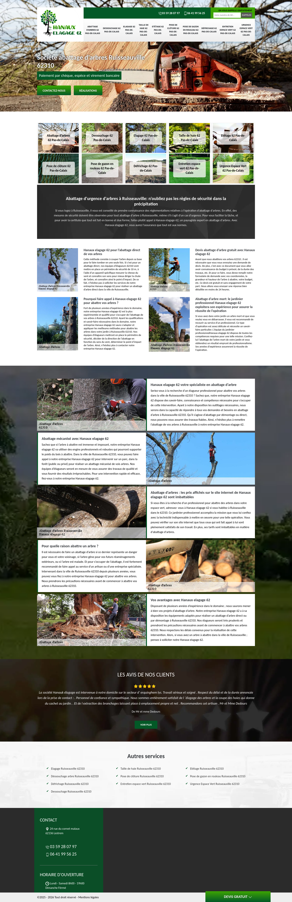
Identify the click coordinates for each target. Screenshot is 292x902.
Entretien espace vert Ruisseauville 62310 (145, 784)
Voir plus (146, 724)
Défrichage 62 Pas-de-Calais (209, 30)
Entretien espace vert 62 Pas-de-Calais (228, 30)
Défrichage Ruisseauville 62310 (69, 784)
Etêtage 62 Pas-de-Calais (158, 30)
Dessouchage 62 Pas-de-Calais (111, 30)
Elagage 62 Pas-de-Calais (129, 30)
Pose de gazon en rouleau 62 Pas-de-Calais (191, 30)
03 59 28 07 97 (169, 13)
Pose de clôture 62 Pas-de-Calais (173, 30)
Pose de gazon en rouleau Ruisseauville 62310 (217, 776)
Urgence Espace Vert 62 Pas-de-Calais (246, 30)
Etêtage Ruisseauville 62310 (207, 768)
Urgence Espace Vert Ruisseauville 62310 (214, 784)
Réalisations (88, 90)
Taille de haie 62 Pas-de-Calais (143, 30)
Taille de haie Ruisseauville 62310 (140, 768)
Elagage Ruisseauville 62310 (68, 768)
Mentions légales (88, 897)
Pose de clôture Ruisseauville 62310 (142, 776)
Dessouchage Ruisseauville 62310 (71, 791)
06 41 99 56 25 (194, 13)
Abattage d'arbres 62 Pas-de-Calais (92, 30)
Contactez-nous (54, 90)
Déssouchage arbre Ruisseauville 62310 (75, 776)
